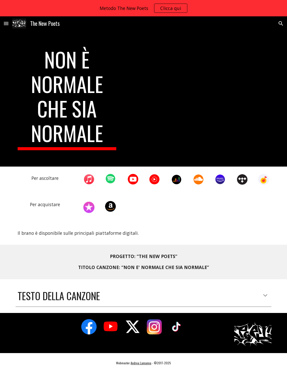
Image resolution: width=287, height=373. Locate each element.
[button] (6, 23)
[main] (67, 98)
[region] (143, 8)
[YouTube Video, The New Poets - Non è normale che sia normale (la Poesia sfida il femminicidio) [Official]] (198, 94)
